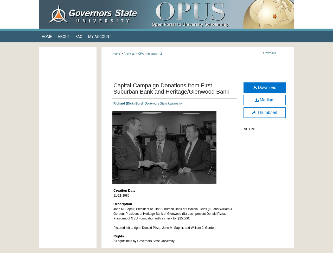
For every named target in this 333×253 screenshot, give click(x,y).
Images (152, 53)
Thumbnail (264, 112)
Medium (264, 100)
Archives (129, 53)
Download (265, 87)
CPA (141, 53)
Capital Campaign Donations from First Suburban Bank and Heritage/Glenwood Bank (171, 88)
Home (116, 53)
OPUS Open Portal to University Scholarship (218, 14)
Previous (270, 52)
